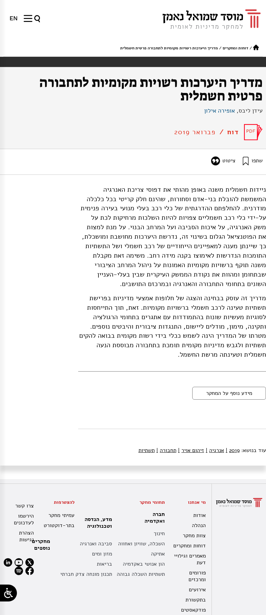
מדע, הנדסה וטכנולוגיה (96, 523)
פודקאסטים (193, 610)
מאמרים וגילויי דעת (190, 559)
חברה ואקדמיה (153, 518)
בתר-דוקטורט (59, 525)
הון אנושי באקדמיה (144, 564)
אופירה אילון (219, 111)
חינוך (159, 533)
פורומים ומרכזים (197, 576)
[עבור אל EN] (13, 18)
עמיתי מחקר (61, 515)
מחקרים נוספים (41, 545)
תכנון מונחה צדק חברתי (86, 574)
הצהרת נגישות (26, 536)
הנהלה (199, 525)
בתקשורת (195, 600)
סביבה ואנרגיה (96, 543)
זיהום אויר (191, 450)
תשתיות (146, 450)
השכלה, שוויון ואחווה (141, 543)
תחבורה (166, 450)
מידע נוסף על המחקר (229, 393)
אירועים (197, 589)
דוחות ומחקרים (235, 48)
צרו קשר (24, 506)
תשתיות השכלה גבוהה (141, 574)
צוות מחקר (194, 535)
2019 (233, 450)
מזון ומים (102, 554)
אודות (199, 515)
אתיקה (158, 554)
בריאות (104, 564)
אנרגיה (215, 450)
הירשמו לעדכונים (24, 519)
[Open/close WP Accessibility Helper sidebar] (8, 593)
